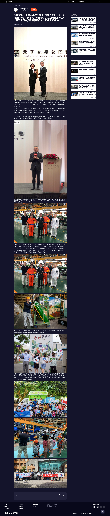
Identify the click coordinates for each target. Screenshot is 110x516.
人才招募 (35, 506)
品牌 (5, 506)
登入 (93, 1)
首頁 (68, 1)
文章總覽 (81, 1)
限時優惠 (21, 508)
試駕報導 (21, 504)
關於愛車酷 (35, 504)
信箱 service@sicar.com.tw (52, 506)
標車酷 (74, 1)
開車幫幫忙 (21, 506)
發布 (87, 1)
